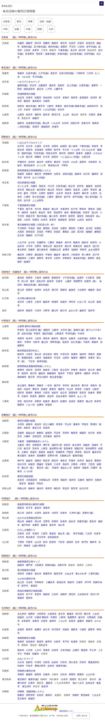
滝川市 (73, 50)
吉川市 (27, 200)
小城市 (82, 629)
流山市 (94, 212)
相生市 (89, 460)
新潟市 (20, 278)
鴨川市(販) (42, 216)
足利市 (31, 162)
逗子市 (96, 254)
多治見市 (47, 354)
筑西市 (71, 153)
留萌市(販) (26, 47)
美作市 (52, 525)
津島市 (93, 385)
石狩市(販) (89, 54)
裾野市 (78, 373)
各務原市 (47, 358)
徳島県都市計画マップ (28, 561)
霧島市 (49, 683)
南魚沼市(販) (30, 285)
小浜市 (38, 310)
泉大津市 (76, 445)
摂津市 (78, 452)
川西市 (74, 464)
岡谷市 (46, 338)
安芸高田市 (53, 537)
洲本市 (63, 460)
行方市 (46, 157)
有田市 (48, 488)
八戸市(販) (43, 73)
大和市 (57, 258)
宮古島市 (21, 698)
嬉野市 (91, 629)
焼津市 (24, 373)
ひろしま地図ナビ (26, 530)
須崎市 (63, 594)
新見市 (93, 521)
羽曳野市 (60, 452)
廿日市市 (41, 537)
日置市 (31, 683)
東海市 (38, 392)
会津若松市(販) (33, 123)
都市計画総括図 (25, 476)
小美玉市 (85, 157)
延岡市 (38, 674)
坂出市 (38, 573)
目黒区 (97, 228)
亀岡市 (74, 433)
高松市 (20, 573)
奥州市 (52, 85)
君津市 (63, 216)
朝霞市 (50, 193)
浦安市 (80, 216)
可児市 (57, 358)
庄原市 (97, 533)
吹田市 (67, 445)
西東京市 (77, 246)
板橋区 (89, 232)
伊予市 (88, 582)
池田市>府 (57, 445)
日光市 (65, 162)
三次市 (88, 533)
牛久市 (65, 150)
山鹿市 (76, 650)
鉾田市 (55, 157)
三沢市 (90, 73)
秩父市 (72, 186)
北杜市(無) (26, 333)
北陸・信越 (45, 21)
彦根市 (29, 424)
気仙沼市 (47, 97)
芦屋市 (72, 460)
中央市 (81, 333)
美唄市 (64, 47)
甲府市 (20, 330)
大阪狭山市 (65, 455)
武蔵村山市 (55, 249)
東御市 (95, 342)
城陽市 (82, 433)
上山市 (66, 114)
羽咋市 (72, 302)
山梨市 (55, 330)
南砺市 (91, 290)
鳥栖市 (38, 629)
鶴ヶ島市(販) (91, 197)
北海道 (6, 21)
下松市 (61, 542)
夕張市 (80, 43)
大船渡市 (42, 85)
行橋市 (38, 617)
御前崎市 (21, 377)
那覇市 (20, 695)
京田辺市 (36, 436)
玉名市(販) (65, 650)
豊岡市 (97, 460)
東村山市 (47, 246)
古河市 (46, 146)
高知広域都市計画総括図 (29, 591)
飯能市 (89, 186)
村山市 (75, 114)
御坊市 (57, 488)
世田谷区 (30, 232)
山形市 (20, 114)
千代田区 (21, 228)
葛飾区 (29, 235)
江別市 (81, 47)
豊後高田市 (94, 662)
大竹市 (20, 537)
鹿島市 (74, 629)
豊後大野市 (40, 666)
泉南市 (31, 455)
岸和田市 (36, 445)
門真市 (70, 452)
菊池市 (84, 650)
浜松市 (29, 370)
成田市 (24, 212)
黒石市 (53, 73)
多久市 (46, 629)
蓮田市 (58, 197)
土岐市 (38, 358)
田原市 (33, 396)
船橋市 (46, 209)
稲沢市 (20, 392)
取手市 (57, 150)
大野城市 (91, 617)
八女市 (96, 614)
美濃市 (74, 354)
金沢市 (20, 302)
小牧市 (95, 389)
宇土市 (93, 650)
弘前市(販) (31, 73)
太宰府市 (25, 621)
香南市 (20, 598)
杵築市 (20, 666)
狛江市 (96, 246)
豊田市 (35, 389)
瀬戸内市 (25, 525)
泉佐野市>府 (55, 448)
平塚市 (48, 254)
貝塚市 (95, 445)
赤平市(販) (91, 47)
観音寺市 (58, 573)
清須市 (50, 396)
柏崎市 (46, 278)
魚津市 (38, 290)
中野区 (48, 232)
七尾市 (29, 302)
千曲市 (86, 342)
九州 (51, 29)
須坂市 (72, 338)
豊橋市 (31, 385)
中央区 (31, 228)
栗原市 (27, 101)
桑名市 (55, 401)
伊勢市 (38, 401)
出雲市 (38, 513)
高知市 (20, 594)
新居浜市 (61, 582)
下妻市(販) (84, 146)
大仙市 (27, 109)
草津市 (59, 424)
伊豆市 (95, 373)
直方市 (61, 614)
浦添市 (49, 695)
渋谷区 (40, 232)
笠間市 (48, 150)
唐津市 (29, 629)
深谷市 (76, 190)
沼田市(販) (67, 174)
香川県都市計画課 (26, 570)
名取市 (65, 97)
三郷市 (50, 197)
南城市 (31, 698)
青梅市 (59, 242)
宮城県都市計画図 (26, 94)
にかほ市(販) (49, 109)
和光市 (68, 193)
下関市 (20, 542)
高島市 (27, 428)
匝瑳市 (72, 220)
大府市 (46, 392)
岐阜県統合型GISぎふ (28, 350)
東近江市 (36, 428)
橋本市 (40, 488)
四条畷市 (41, 455)
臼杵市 (63, 662)
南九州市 (26, 686)
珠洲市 (55, 302)
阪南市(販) (78, 455)
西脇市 (40, 464)
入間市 (42, 193)
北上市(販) (72, 85)
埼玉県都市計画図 (26, 182)
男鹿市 (58, 106)
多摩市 (66, 249)
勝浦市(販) (76, 212)
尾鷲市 (80, 401)
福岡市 (31, 614)
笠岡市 (55, 521)
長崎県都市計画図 (26, 638)
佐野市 (48, 162)
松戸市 (74, 209)
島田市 (82, 370)
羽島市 (91, 354)
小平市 (29, 246)
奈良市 (20, 480)
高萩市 (29, 150)
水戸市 (20, 146)
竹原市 (35, 533)
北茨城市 (39, 150)
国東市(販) (61, 666)
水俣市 (55, 650)
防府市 (52, 542)
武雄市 (65, 629)
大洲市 (79, 582)
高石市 (87, 452)
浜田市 (29, 513)
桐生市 (38, 174)
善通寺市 (47, 573)
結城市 (63, 146)
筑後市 (20, 617)
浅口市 (61, 525)
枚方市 (27, 448)
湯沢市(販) (69, 106)
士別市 (27, 50)
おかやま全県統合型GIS (29, 518)
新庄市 (46, 114)
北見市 (72, 43)
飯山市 (44, 342)
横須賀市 (39, 254)
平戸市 (65, 641)
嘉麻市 (80, 621)
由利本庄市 (92, 106)
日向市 (63, 674)
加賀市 (63, 302)
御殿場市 (51, 373)
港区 (39, 228)
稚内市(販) (53, 47)
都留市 (46, 330)
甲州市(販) (70, 333)
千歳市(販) (63, 50)
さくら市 (41, 165)
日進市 (24, 396)
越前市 (82, 310)
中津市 (38, 662)
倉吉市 (38, 508)
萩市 (45, 542)
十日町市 (89, 278)
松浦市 (74, 641)
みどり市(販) (38, 177)
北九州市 (21, 614)
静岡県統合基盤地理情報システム (34, 366)
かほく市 (81, 302)
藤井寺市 (96, 452)
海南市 (31, 488)
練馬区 (97, 232)
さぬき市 (69, 573)
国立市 (68, 246)
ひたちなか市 (88, 150)
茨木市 (35, 448)
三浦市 (31, 258)
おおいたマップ (25, 658)
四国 (39, 29)
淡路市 (85, 468)
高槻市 (86, 445)
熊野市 (20, 405)
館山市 (55, 209)
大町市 (36, 342)
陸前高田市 (29, 89)
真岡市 (82, 162)
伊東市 (74, 370)
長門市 (84, 542)
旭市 (49, 212)
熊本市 (20, 650)
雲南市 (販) (87, 513)
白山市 (91, 302)
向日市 (91, 433)
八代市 (29, 650)
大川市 (29, 617)
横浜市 (20, 254)
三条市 (38, 278)
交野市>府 (53, 455)
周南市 (27, 545)
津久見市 (73, 662)
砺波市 (72, 290)
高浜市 (82, 392)
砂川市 (82, 50)
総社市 (72, 521)
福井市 (20, 310)
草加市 (93, 190)
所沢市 (80, 186)
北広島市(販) (76, 54)
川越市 (33, 186)
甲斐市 (37, 333)
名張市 (72, 401)
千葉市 (20, 209)
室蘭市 (46, 43)
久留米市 (52, 614)
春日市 (81, 617)
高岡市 (29, 290)
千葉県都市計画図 (26, 205)
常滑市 (78, 389)
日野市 (38, 246)
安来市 (63, 513)
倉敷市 (29, 521)
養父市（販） (43, 468)
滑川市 (55, 290)
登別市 (39, 54)
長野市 (20, 338)
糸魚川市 (40, 281)
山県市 (65, 358)
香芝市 (22, 483)
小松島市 (39, 565)
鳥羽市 (97, 401)
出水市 (64, 679)
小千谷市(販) (68, 278)
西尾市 (52, 389)
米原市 (46, 428)
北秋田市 (36, 109)
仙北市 (61, 109)
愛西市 (42, 396)
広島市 (20, 533)
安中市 (27, 177)
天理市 (55, 480)
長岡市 (29, 278)
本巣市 (91, 358)
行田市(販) (61, 186)
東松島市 (36, 101)
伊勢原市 (66, 258)
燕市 (32, 281)
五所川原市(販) (66, 73)
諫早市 (48, 641)
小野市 (82, 464)
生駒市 (98, 480)
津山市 (38, 521)
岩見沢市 (90, 43)
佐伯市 (55, 662)
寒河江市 (56, 114)
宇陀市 (39, 483)
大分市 (20, 662)
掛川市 (33, 373)
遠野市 (94, 85)
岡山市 (20, 521)
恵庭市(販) (50, 54)
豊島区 (65, 232)
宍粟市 (94, 468)
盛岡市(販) (22, 85)
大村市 (57, 641)
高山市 (38, 354)
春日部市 (41, 190)
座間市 (91, 258)
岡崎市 (40, 385)
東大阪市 (21, 455)
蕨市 (26, 193)
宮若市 (72, 621)
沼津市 (38, 370)
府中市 (68, 242)
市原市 (86, 212)
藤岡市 (95, 174)
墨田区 (72, 228)
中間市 (53, 617)
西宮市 (55, 460)
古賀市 (44, 621)
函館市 (29, 43)
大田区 (20, 232)
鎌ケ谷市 (53, 216)
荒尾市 (46, 650)
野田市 (82, 209)
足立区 (20, 235)
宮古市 (33, 85)
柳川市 (87, 614)
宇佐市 (29, 666)
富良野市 (29, 54)
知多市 (55, 392)
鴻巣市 (68, 190)
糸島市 (35, 621)
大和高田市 (31, 480)
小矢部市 (81, 290)
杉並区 (57, 232)
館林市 (78, 174)
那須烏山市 (53, 165)
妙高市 (50, 281)
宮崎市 (20, 674)
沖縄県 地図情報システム (30, 691)
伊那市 (93, 338)
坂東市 (79, 153)
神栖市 (38, 157)
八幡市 (27, 436)
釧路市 (55, 43)
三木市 (57, 464)
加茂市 (80, 278)
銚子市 (29, 209)
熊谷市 (42, 186)
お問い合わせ (82, 716)
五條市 (81, 480)
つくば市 (75, 150)
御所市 (89, 480)
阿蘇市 (35, 654)
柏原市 (50, 452)
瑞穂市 (74, 358)
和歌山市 (21, 488)
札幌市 (20, 43)
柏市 (66, 212)
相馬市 (95, 123)
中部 (5, 29)
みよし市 (81, 396)
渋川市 (86, 174)
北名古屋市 (61, 396)
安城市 (44, 389)
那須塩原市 (29, 165)
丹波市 (55, 468)
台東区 (63, 228)
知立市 (63, 392)
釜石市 (40, 89)
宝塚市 (48, 464)
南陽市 (35, 118)
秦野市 (40, 258)
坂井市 (91, 310)
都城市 (29, 674)
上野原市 (59, 333)
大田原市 (92, 162)
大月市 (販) (65, 330)
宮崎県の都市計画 (26, 671)
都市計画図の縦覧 (26, 420)
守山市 (68, 424)
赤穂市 (31, 464)
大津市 (20, 424)
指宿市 (73, 679)
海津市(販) (42, 361)
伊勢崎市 (47, 174)
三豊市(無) (93, 573)
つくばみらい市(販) (70, 157)
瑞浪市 (82, 354)
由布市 (51, 666)
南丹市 (57, 436)
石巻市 (29, 97)
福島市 (20, 123)
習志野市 (58, 212)
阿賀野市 (77, 281)
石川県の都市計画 (26, 298)
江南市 (87, 389)
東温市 (34, 586)
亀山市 (89, 401)
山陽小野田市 (39, 545)
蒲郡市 (61, 389)
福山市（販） (64, 533)
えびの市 (90, 674)
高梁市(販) (82, 521)
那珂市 (62, 153)
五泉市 (59, 281)
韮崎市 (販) (78, 330)
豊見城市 (85, 695)
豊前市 (45, 617)
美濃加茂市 (27, 358)
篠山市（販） (28, 468)
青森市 (20, 73)
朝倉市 (89, 621)
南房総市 (62, 220)
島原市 (40, 641)
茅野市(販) (55, 342)
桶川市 (85, 193)
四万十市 (94, 594)
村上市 (24, 281)
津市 (19, 401)
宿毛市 (72, 594)
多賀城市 (83, 97)
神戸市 (20, 460)
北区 (73, 232)
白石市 (57, 97)
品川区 (89, 228)
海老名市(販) (79, 258)
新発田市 (56, 278)
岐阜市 (20, 354)
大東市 (24, 452)
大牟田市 (41, 614)
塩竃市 (38, 97)
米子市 (29, 508)
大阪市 (20, 445)
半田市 (65, 385)
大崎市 (46, 101)
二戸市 (48, 89)
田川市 (78, 614)
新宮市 (74, 488)
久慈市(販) (84, 85)
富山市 (20, 290)
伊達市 (55, 127)
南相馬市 (45, 127)
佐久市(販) (76, 342)
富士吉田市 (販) (33, 330)
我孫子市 (30, 216)
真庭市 (44, 525)
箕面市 (42, 452)
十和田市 (80, 73)
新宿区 (46, 228)
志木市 (59, 193)
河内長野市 (90, 448)
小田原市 (75, 254)
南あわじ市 (66, 468)
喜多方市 (85, 123)
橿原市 (64, 480)
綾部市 (48, 433)
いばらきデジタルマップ (29, 142)
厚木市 (48, 258)
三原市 (44, 533)
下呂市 (31, 361)
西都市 (80, 674)
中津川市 (64, 354)
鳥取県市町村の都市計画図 (30, 504)
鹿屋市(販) (33, 679)
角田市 (74, 97)
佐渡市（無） (91, 281)
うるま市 (96, 695)
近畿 (17, 29)
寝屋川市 (78, 448)
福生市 (87, 246)
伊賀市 (48, 405)
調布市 (85, 242)
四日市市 (28, 401)
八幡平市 (58, 89)
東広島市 (30, 537)
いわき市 (55, 123)
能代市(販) (31, 106)
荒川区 (80, 232)
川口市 (51, 186)
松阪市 (46, 401)
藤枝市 (42, 373)
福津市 (52, 621)
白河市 (65, 123)
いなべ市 (30, 405)
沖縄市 (75, 695)
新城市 (29, 392)
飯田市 (55, 338)
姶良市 (89, 220)
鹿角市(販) (80, 106)
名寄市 (35, 50)
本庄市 (20, 190)
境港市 (46, 508)
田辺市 (65, 488)
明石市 (46, 460)
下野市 (64, 165)
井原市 (63, 521)
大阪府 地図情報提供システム (33, 441)
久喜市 (93, 193)
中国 (28, 29)
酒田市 (38, 114)
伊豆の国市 (42, 377)
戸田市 (33, 193)
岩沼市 (93, 97)
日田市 (46, 662)
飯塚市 (70, 614)
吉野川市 (62, 565)
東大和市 (21, 249)
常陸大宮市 (51, 153)
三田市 (91, 464)
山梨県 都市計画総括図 (28, 326)
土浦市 (38, 146)
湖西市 (87, 373)
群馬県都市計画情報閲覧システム (34, 170)
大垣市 (29, 354)
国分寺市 (58, 246)
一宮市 (48, 385)
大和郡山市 (44, 480)
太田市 (57, 174)
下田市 (70, 373)
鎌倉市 (57, 254)
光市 (77, 542)
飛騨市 (82, 358)
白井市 (44, 220)
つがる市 (25, 77)
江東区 (80, 228)
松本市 (29, 338)
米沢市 (29, 114)
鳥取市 (20, 508)
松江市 (20, 513)
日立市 (29, 146)
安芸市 (38, 594)
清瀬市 (31, 249)
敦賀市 (29, 310)
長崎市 (20, 641)
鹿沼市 (57, 162)
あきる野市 (94, 249)
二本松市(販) (24, 127)
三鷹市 (51, 242)
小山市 (74, 162)
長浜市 (38, 424)
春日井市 (75, 385)
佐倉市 (33, 212)
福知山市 (30, 433)
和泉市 (33, 452)
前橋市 (20, 174)
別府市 (29, 662)
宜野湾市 (30, 695)
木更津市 (64, 209)
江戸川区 (39, 235)
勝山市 (55, 310)
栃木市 (40, 162)
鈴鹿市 (63, 401)
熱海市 (46, 370)
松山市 (20, 582)
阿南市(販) (50, 565)
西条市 (70, 582)
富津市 (71, 216)
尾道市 (52, 533)
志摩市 (40, 405)
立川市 (31, 242)
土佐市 (55, 594)
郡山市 (46, 123)
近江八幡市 (48, 424)
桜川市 (29, 157)
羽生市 (59, 190)
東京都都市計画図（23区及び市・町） (36, 224)
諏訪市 (63, 338)
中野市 (27, 342)
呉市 (28, 533)
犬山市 (70, 389)
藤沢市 (65, 254)
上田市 (38, 338)
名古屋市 (21, 385)
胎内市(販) (43, 285)
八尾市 (44, 448)
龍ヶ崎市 (73, 146)
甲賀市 (85, 424)
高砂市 (65, 464)
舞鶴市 (40, 433)
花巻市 (61, 85)
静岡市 (20, 370)
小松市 (38, 302)
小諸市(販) (82, 338)
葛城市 (31, 483)
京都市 (20, 433)
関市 (56, 354)
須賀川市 (75, 123)
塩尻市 (65, 342)
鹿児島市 (21, 679)
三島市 (55, 370)
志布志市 (90, 683)
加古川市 (21, 464)
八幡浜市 (50, 582)
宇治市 (57, 433)
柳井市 (93, 542)
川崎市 (29, 254)
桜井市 (72, 480)
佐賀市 (20, 629)
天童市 (92, 114)
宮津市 (65, 433)
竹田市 (82, 662)
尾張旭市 (73, 392)
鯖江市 (63, 310)
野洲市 (93, 424)
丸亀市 (29, 573)
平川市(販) (37, 77)
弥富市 (72, 396)
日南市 (46, 674)
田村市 (35, 127)
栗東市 (76, 424)
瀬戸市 (57, 385)
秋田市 (20, 106)
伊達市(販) (62, 54)
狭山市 (51, 190)
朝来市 (77, 468)
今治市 (29, 582)
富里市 (52, 220)
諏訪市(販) (47, 333)
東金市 (42, 212)
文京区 (55, 228)
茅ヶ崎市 (86, 254)
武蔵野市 (41, 242)
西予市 (25, 586)
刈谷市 (27, 389)
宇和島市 (39, 582)
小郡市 (62, 617)
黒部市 (63, 290)
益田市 (46, 513)
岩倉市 (91, 392)
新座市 (76, 193)
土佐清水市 (82, 594)
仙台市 (20, 97)
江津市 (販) (74, 513)
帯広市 (63, 43)
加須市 (98, 186)
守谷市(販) (39, 153)
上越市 (68, 281)
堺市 (28, 445)
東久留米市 (42, 249)
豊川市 (85, 385)
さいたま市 (23, 186)
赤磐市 (35, 525)
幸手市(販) (78, 197)
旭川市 (38, 43)
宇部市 (29, 542)
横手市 (41, 106)
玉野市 (46, 521)
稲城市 (74, 249)
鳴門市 (29, 565)
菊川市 (31, 377)
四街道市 (89, 216)
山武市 (80, 220)
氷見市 (46, 290)
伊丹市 (80, 460)
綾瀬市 (27, 262)
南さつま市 (78, 683)
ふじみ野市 (38, 200)
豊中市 (46, 445)
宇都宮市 (21, 162)
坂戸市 (67, 197)
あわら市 (73, 310)
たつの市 (28, 471)
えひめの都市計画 (26, 578)
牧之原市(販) (56, 377)
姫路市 (29, 460)
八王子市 (21, 242)
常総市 (95, 146)
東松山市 (30, 190)
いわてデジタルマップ (28, 82)
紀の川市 (83, 488)
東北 (19, 21)
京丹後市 (47, 436)
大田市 (55, 513)
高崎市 (29, 174)
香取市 (91, 209)
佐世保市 (30, 641)
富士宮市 (64, 370)
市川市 (38, 209)
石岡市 (55, 146)
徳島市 (20, 565)
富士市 (91, 370)
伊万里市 (56, 629)
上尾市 (85, 190)
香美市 (29, 598)
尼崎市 (38, 460)
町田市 (93, 242)
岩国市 (70, 542)
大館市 (50, 106)
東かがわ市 (81, 573)
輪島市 (46, 302)
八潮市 (27, 197)
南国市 (46, 594)
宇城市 (27, 654)
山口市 (38, 542)
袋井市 (61, 373)
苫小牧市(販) (40, 47)
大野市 (46, 310)
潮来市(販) (26, 153)
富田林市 (68, 448)
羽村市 (83, 249)
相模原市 (21, 258)
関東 (30, 21)
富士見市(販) (38, 197)
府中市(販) (78, 533)
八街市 (27, 220)
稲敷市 (88, 153)
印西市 (35, 220)
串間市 (72, 674)
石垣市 (40, 695)
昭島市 (76, 242)
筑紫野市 (71, 617)
